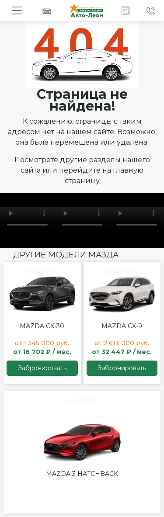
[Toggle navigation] (17, 10)
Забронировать (42, 368)
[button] (125, 10)
